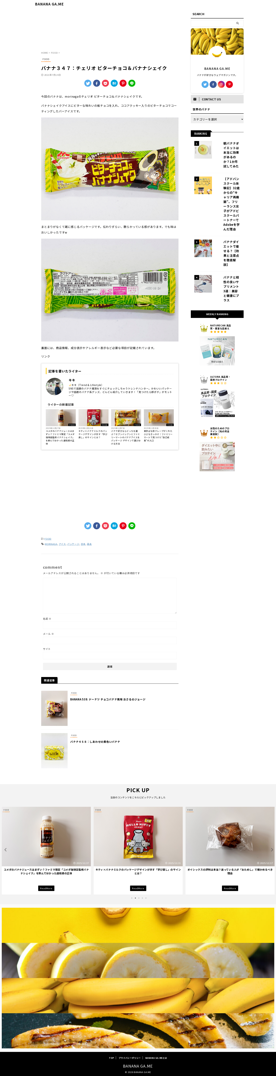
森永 (89, 543)
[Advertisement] (109, 31)
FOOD (72, 425)
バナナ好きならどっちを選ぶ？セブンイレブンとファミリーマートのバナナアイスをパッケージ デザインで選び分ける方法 (125, 437)
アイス (62, 543)
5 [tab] (146, 897)
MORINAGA (51, 543)
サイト (47, 648)
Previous (5, 848)
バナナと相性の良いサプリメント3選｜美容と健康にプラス (227, 243)
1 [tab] (132, 897)
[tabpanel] (46, 849)
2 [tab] (135, 897)
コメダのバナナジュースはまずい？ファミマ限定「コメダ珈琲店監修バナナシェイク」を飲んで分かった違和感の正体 (60, 437)
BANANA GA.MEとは (156, 1056)
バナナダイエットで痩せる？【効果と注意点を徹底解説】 (227, 218)
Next (271, 848)
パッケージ (73, 543)
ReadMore (46, 887)
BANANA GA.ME (49, 4)
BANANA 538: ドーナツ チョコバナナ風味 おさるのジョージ (116, 698)
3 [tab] (139, 897)
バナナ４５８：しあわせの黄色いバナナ (104, 740)
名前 (47, 617)
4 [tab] (142, 897)
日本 (83, 543)
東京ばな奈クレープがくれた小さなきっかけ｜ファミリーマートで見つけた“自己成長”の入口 (158, 435)
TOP (111, 1056)
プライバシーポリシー (130, 1056)
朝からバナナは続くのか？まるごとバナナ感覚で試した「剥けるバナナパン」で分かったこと (46, 870)
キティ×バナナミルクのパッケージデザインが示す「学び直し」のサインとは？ (93, 434)
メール (48, 632)
